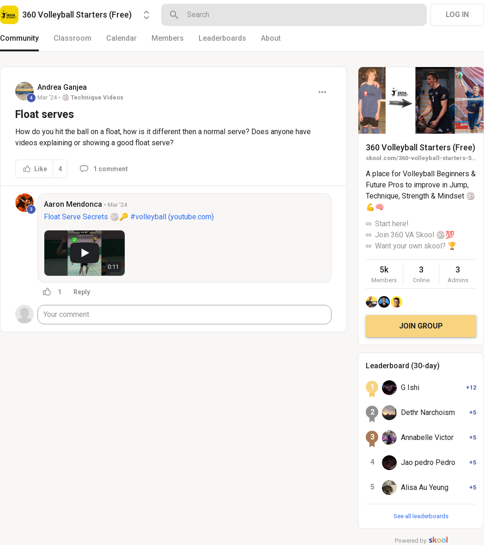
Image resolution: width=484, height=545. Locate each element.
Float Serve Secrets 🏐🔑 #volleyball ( (107, 216)
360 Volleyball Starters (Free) (420, 147)
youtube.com (191, 216)
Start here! (392, 223)
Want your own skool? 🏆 (416, 246)
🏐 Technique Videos (92, 97)
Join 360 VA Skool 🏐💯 (414, 234)
